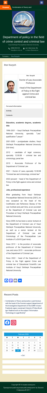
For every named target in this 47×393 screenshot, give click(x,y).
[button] (23, 106)
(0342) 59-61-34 (15, 48)
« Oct (23, 355)
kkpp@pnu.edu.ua (16, 50)
